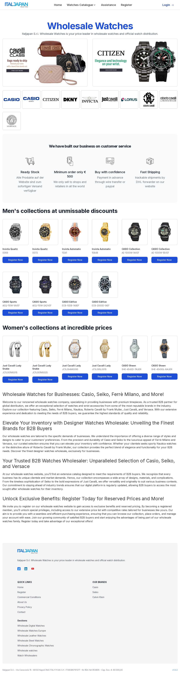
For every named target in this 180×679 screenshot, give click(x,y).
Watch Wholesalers (27, 655)
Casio (95, 587)
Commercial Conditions (29, 597)
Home (58, 5)
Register (126, 5)
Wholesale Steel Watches (30, 640)
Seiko (95, 592)
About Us (22, 602)
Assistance (108, 5)
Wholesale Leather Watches (31, 635)
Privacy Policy (24, 607)
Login (168, 5)
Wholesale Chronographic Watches (35, 645)
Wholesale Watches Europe (31, 630)
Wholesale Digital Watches (31, 625)
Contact (21, 612)
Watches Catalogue (81, 5)
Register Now (15, 260)
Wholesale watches (27, 650)
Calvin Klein (98, 597)
